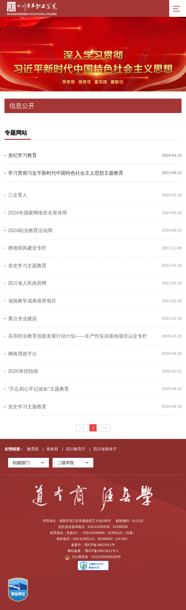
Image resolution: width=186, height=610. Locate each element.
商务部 (52, 449)
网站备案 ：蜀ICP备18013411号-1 (93, 551)
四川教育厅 (76, 449)
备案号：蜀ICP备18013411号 (93, 545)
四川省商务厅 (105, 449)
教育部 (33, 449)
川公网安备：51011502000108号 (93, 557)
